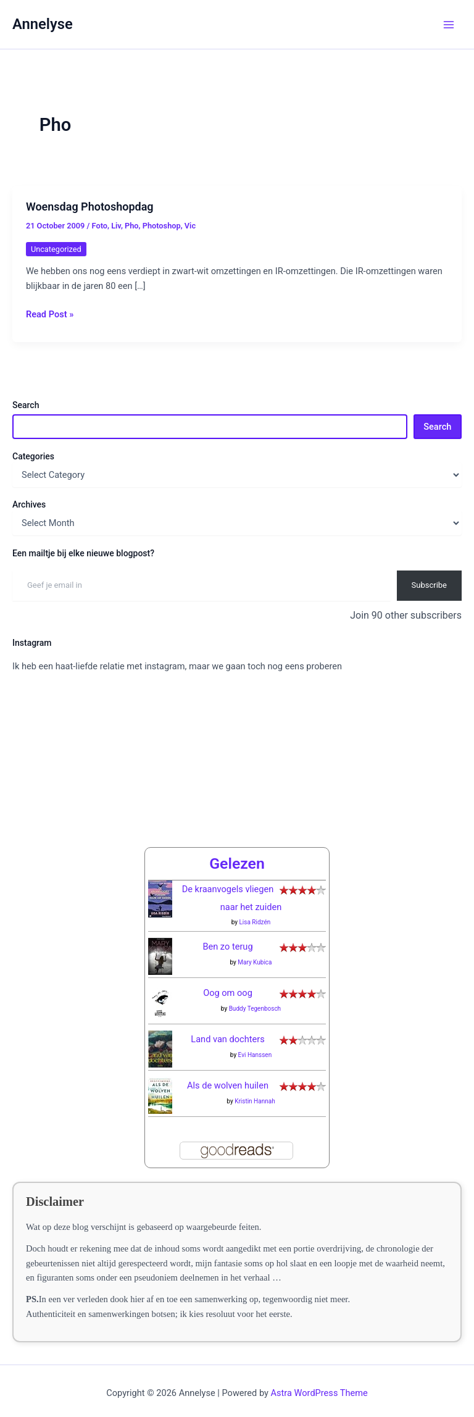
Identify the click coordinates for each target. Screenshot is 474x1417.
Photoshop (162, 225)
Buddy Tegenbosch (255, 998)
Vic (190, 225)
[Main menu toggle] (449, 25)
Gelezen (237, 853)
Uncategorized (56, 249)
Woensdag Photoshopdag (90, 206)
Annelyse (42, 24)
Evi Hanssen (255, 1044)
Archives (29, 504)
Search (25, 405)
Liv (116, 225)
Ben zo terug (227, 936)
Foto (99, 225)
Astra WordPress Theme (319, 1383)
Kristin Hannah (255, 1090)
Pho (132, 225)
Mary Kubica (255, 951)
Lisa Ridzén (254, 912)
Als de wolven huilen (227, 1075)
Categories (33, 456)
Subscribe (429, 585)
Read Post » (49, 314)
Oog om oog (227, 983)
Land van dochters (227, 1029)
